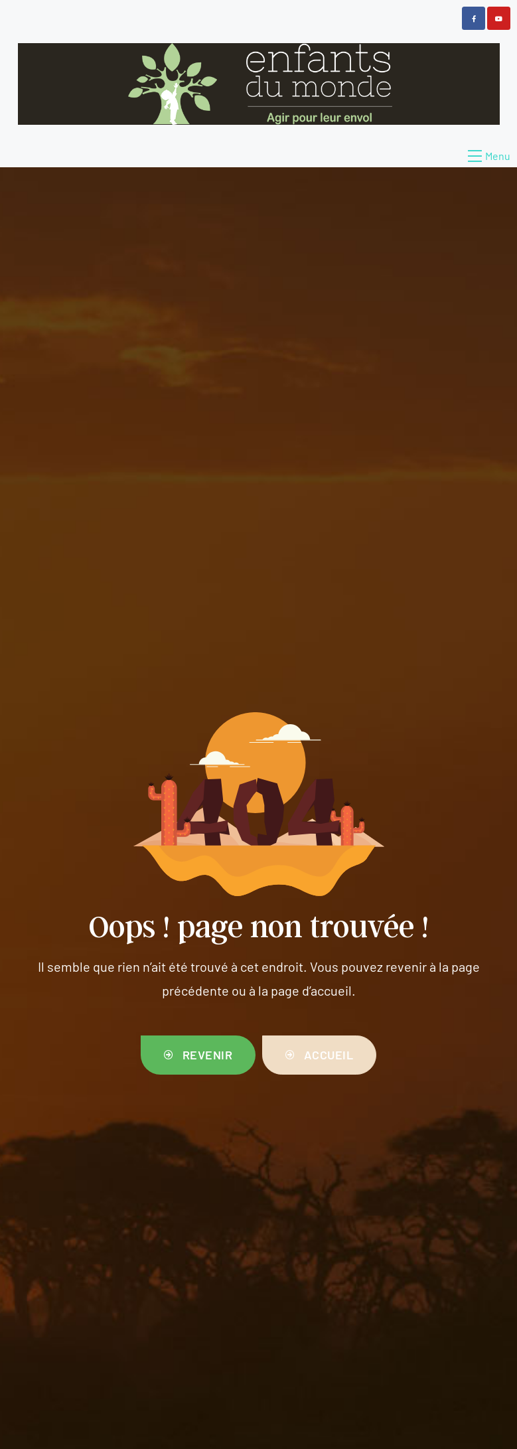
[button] (198, 1055)
